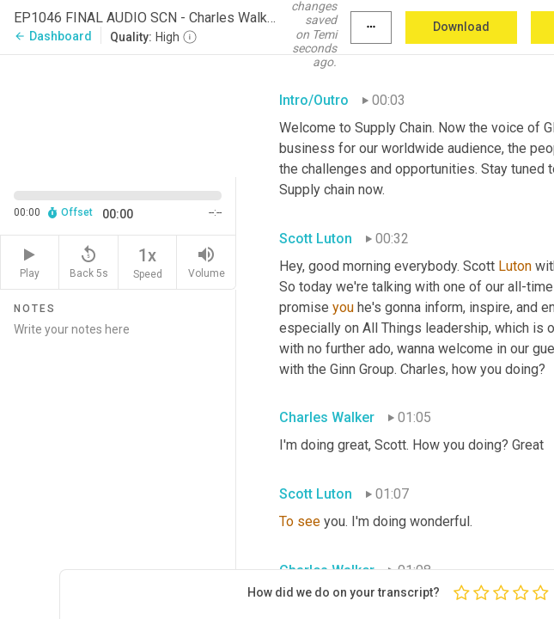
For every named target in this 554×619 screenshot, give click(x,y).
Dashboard (53, 36)
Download (461, 27)
